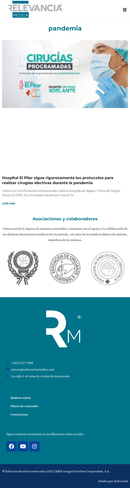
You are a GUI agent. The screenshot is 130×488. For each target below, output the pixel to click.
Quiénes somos (20, 397)
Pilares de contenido (24, 406)
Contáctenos (19, 414)
